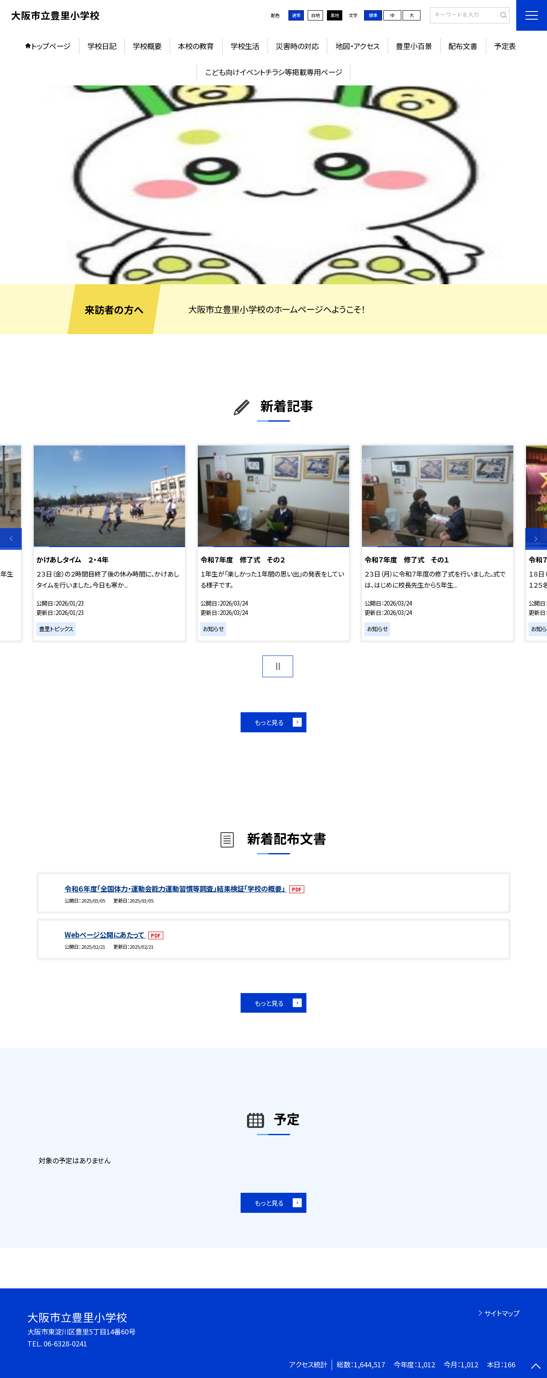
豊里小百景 (414, 46)
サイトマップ (502, 1313)
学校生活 (244, 46)
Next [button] (536, 539)
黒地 (334, 15)
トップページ (51, 46)
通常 (296, 15)
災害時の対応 (297, 46)
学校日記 (101, 46)
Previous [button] (11, 539)
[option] (273, 185)
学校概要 (147, 46)
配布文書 (462, 46)
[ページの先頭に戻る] (536, 1367)
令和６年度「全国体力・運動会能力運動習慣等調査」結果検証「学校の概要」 (176, 888)
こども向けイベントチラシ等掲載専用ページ (273, 72)
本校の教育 (196, 46)
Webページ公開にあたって (105, 934)
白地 (315, 15)
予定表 (505, 46)
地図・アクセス (357, 46)
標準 (373, 15)
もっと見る (269, 722)
